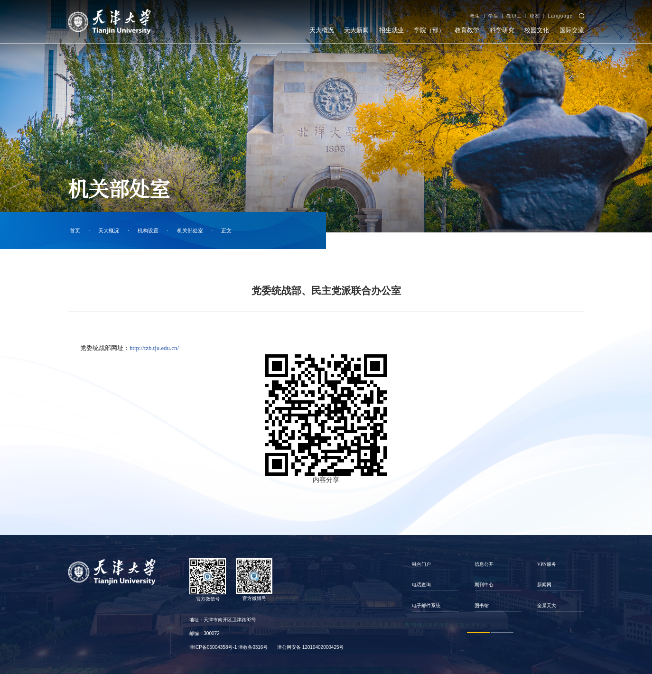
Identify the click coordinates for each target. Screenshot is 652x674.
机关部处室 (190, 230)
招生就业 (391, 25)
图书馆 (482, 605)
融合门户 (421, 564)
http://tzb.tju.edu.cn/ (154, 348)
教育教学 (467, 25)
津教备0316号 (253, 647)
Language (560, 11)
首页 (75, 230)
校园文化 (536, 25)
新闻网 (544, 584)
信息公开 (484, 564)
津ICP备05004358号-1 (213, 647)
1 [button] (478, 632)
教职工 (514, 11)
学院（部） (429, 25)
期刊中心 (484, 584)
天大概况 (321, 25)
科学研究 (502, 25)
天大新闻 (356, 25)
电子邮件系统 (426, 605)
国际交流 (571, 25)
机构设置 (148, 230)
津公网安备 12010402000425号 (310, 647)
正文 (226, 230)
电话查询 (421, 584)
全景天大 (546, 605)
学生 (493, 11)
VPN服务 (546, 564)
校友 (535, 11)
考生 (475, 11)
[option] (435, 585)
